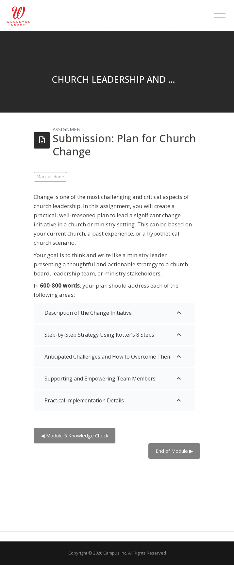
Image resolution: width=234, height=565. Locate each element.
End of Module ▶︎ (174, 451)
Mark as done (50, 177)
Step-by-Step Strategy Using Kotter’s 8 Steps (99, 334)
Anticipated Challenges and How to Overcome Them (108, 356)
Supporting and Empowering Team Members (100, 378)
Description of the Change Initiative (88, 312)
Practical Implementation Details (84, 400)
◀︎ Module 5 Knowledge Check (74, 435)
